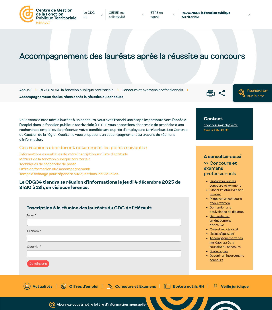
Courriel (34, 246)
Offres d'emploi (83, 286)
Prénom (34, 231)
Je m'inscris (38, 263)
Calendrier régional (224, 229)
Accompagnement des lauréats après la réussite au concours (226, 242)
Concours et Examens (135, 286)
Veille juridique (235, 286)
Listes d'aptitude (222, 234)
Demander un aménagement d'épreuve (220, 220)
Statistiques (219, 251)
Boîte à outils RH (188, 286)
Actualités (43, 286)
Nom (31, 215)
